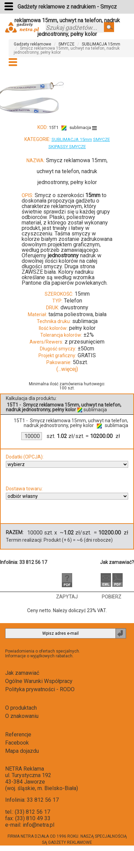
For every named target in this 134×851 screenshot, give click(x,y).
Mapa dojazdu (22, 751)
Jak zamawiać (22, 673)
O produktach (21, 708)
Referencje (18, 734)
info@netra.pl (38, 825)
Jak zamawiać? (117, 562)
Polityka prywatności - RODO (40, 689)
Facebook (17, 742)
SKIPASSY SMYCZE (67, 146)
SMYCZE (66, 44)
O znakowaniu (21, 716)
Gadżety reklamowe (32, 44)
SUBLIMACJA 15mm (101, 44)
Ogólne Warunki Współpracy (38, 681)
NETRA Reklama (24, 768)
